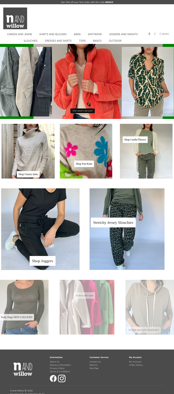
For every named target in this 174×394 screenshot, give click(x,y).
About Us (54, 361)
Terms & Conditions (60, 371)
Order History (136, 364)
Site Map (94, 368)
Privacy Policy (57, 368)
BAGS (77, 34)
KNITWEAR (95, 34)
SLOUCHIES (30, 40)
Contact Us (95, 361)
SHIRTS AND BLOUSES (53, 34)
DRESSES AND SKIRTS (58, 40)
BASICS (97, 40)
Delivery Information (60, 364)
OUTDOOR (115, 40)
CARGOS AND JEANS (19, 34)
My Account (135, 361)
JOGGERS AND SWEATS (123, 34)
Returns (94, 364)
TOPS (82, 40)
